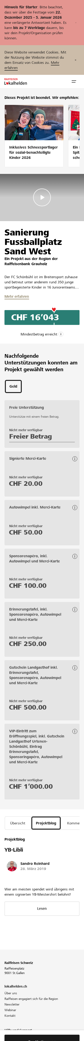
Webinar (10, 1010)
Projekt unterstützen (18, 1037)
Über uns (10, 993)
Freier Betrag (30, 436)
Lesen (42, 908)
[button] (74, 81)
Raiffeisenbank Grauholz (25, 264)
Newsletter (11, 1004)
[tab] (13, 386)
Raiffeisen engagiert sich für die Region (31, 999)
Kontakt (9, 1015)
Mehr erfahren (16, 296)
